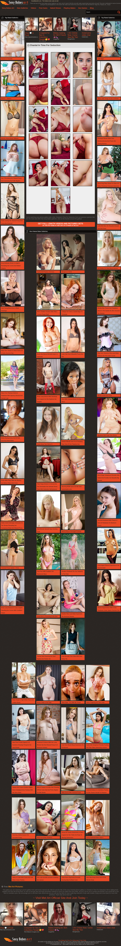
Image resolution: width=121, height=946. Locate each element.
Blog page (76, 940)
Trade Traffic (83, 940)
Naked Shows (55, 8)
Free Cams (43, 8)
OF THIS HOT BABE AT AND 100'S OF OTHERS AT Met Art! (60, 224)
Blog (92, 8)
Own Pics (69, 940)
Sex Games (82, 8)
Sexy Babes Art (62, 940)
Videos (33, 8)
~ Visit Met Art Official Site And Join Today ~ (60, 897)
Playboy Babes (70, 8)
